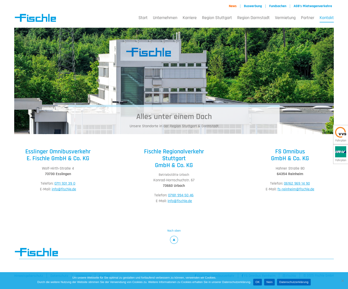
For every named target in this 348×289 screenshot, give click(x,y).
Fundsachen (277, 6)
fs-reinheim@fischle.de (295, 189)
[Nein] (342, 280)
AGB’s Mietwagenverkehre (313, 6)
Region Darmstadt (253, 18)
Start (143, 18)
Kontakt (327, 18)
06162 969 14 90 (297, 183)
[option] (174, 81)
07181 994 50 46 (181, 195)
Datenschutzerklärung (293, 282)
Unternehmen (165, 18)
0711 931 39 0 (64, 183)
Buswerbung (253, 6)
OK (257, 282)
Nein (269, 282)
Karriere (190, 18)
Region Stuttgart (217, 18)
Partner (307, 18)
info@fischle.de (64, 189)
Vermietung (285, 18)
